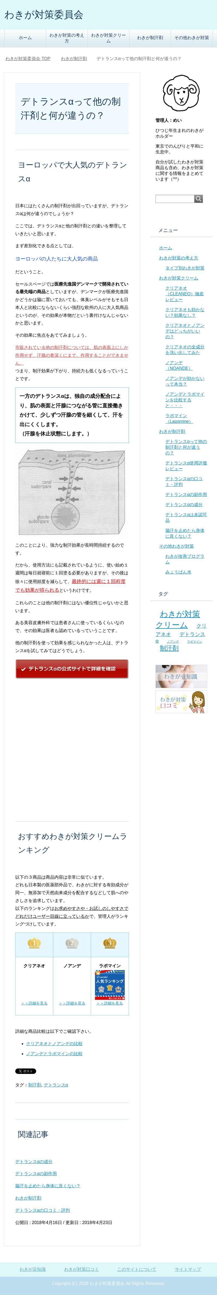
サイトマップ (188, 1269)
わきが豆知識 (33, 1269)
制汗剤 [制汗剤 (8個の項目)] (169, 648)
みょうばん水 (178, 572)
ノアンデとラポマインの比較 (54, 1053)
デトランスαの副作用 (36, 1173)
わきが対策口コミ (81, 1269)
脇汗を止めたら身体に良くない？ (47, 1186)
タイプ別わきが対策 (184, 268)
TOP (27, 58)
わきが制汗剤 (150, 37)
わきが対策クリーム (108, 38)
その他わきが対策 (191, 37)
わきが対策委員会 (43, 14)
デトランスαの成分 (33, 1161)
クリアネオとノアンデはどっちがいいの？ (184, 331)
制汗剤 (34, 1085)
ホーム (25, 37)
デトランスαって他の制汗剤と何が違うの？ (186, 447)
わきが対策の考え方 (66, 38)
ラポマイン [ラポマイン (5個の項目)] (194, 641)
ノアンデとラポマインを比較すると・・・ (184, 400)
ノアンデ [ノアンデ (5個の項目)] (173, 641)
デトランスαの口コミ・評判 (42, 1210)
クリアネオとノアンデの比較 (54, 1043)
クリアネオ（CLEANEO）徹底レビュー (184, 294)
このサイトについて (136, 1269)
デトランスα (56, 1085)
